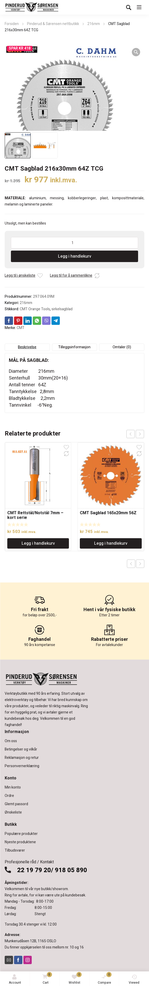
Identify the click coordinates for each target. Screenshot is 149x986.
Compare (105, 978)
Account (15, 979)
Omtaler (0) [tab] (122, 347)
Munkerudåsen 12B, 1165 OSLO (30, 941)
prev (130, 434)
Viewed (134, 979)
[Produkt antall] (74, 243)
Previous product (131, 564)
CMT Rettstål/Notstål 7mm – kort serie (35, 515)
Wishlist (75, 978)
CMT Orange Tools (35, 309)
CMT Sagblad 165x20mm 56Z (108, 513)
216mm (93, 24)
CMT (20, 328)
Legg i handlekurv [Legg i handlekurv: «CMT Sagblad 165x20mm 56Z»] (110, 543)
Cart (46, 978)
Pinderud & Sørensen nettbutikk (53, 24)
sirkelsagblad (62, 309)
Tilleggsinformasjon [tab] (74, 347)
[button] (136, 52)
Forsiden (12, 24)
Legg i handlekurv (74, 256)
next (140, 434)
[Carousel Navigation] (135, 434)
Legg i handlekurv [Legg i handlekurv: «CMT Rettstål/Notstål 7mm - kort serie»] (38, 543)
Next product (140, 564)
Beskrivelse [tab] (27, 347)
